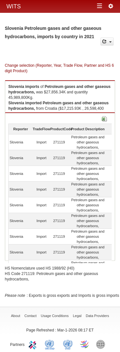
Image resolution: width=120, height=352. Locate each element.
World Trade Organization (84, 344)
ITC (33, 344)
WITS (13, 6)
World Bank (102, 344)
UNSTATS (67, 344)
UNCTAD (50, 344)
